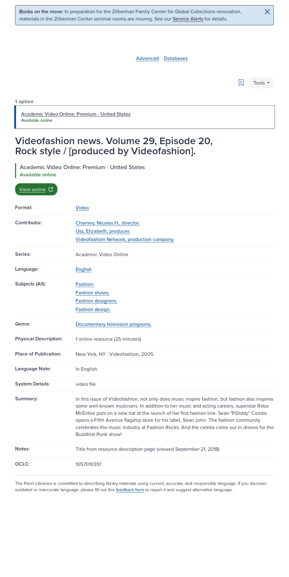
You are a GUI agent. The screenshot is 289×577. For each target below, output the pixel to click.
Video (82, 207)
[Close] (267, 11)
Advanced (147, 58)
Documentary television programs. (114, 324)
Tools (259, 82)
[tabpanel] (144, 179)
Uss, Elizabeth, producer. (103, 230)
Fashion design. (93, 309)
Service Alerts (188, 18)
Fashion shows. (93, 292)
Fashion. (85, 283)
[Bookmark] (241, 82)
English (84, 269)
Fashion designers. (96, 300)
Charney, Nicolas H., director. (108, 222)
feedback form (130, 489)
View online (36, 189)
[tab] (144, 117)
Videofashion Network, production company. (125, 239)
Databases (176, 58)
